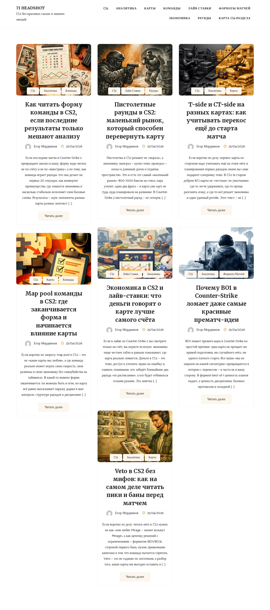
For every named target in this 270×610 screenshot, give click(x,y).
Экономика (179, 18)
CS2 (105, 8)
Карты (150, 8)
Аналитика (126, 8)
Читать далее (54, 216)
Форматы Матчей (234, 8)
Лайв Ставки (199, 8)
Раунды (204, 18)
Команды (172, 8)
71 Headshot (30, 7)
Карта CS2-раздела (234, 18)
